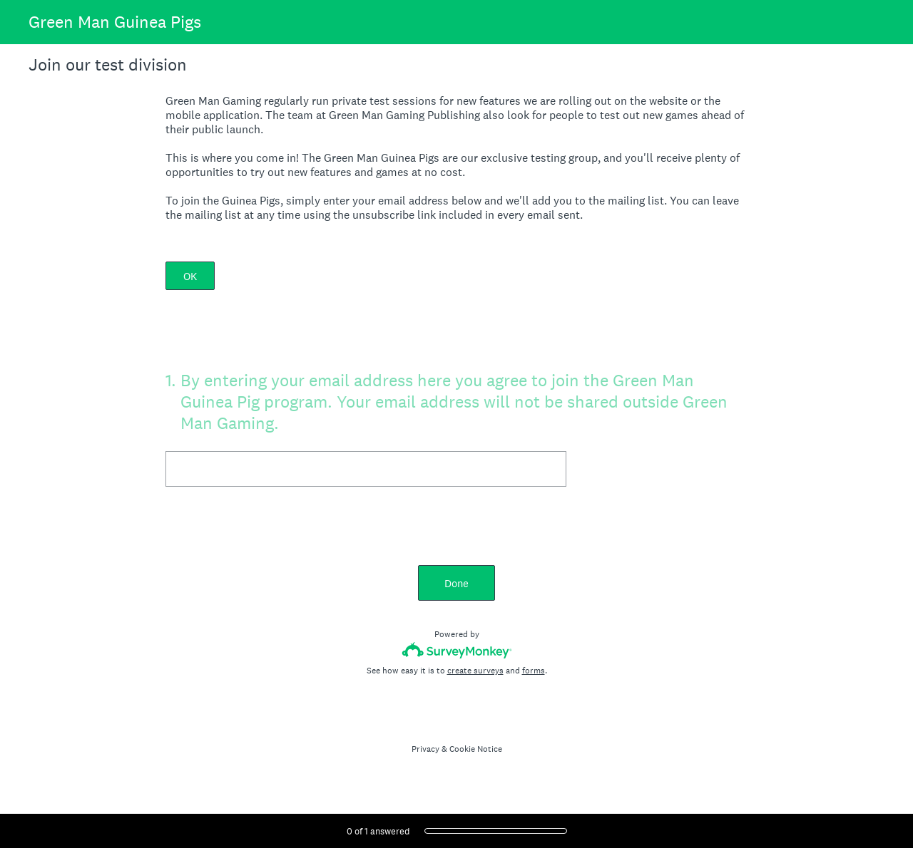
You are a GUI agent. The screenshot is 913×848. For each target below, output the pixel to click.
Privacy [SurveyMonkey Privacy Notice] (425, 749)
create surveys (475, 670)
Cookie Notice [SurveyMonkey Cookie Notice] (475, 749)
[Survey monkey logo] (457, 650)
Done (456, 583)
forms (533, 670)
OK (190, 276)
